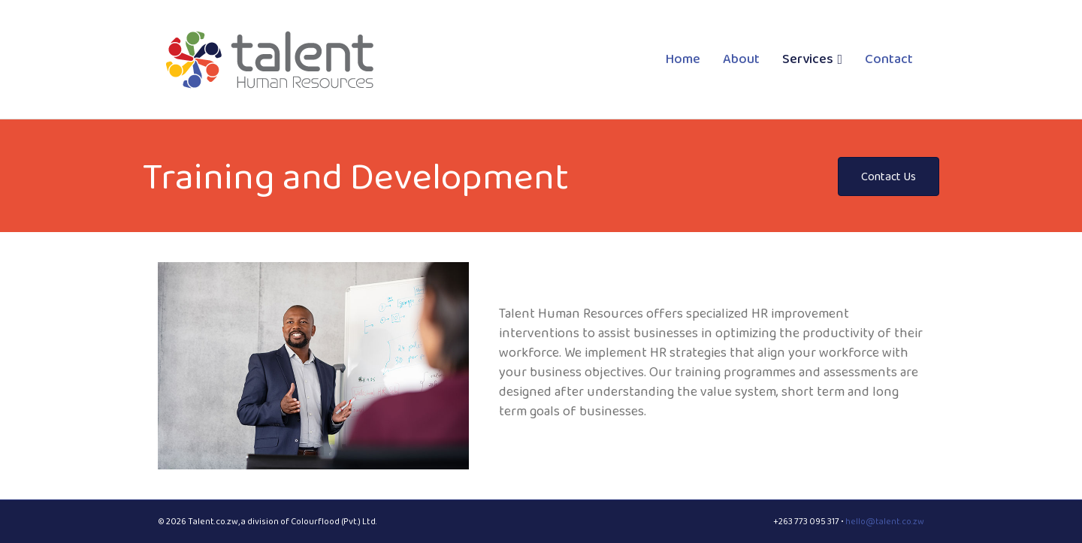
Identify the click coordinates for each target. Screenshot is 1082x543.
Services (807, 58)
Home (683, 58)
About (741, 58)
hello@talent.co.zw (884, 521)
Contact (889, 58)
